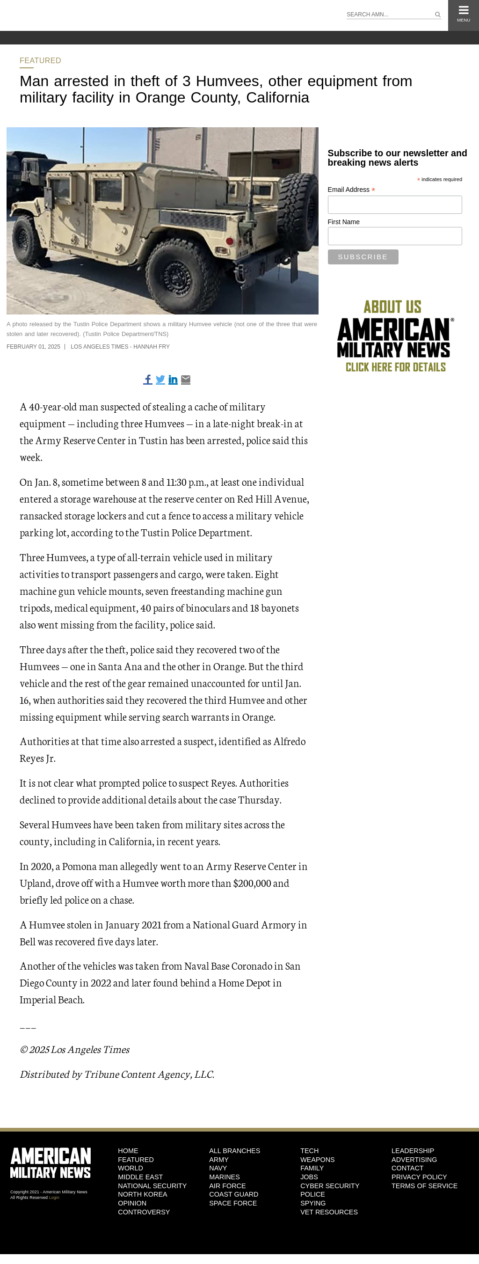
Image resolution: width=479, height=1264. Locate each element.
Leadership (413, 1150)
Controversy (144, 1212)
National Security (152, 1186)
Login (54, 1197)
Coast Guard (233, 1194)
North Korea (142, 1194)
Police (312, 1194)
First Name (344, 222)
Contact (407, 1168)
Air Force (227, 1186)
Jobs (309, 1177)
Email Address (352, 189)
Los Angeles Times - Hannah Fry (120, 346)
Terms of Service (424, 1186)
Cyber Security (329, 1186)
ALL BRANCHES (234, 1150)
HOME (128, 1150)
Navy (218, 1168)
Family (312, 1168)
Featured (40, 61)
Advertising (414, 1159)
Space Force (233, 1203)
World (130, 1168)
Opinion (132, 1203)
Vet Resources (329, 1212)
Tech (309, 1150)
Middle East (140, 1177)
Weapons (317, 1159)
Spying (313, 1203)
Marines (224, 1177)
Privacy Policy (419, 1177)
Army (219, 1159)
